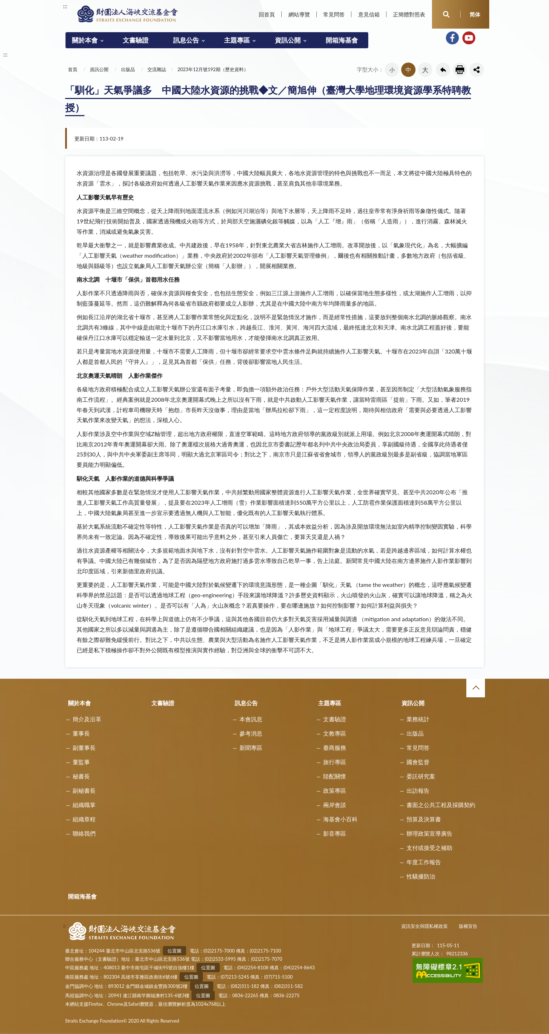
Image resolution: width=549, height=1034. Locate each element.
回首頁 (267, 14)
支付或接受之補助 (429, 847)
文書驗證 (136, 40)
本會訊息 (250, 719)
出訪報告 (418, 790)
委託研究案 (421, 776)
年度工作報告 (424, 862)
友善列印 (460, 70)
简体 (475, 14)
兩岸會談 (334, 804)
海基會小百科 (340, 819)
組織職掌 (84, 804)
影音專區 (334, 833)
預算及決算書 (424, 819)
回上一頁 (443, 70)
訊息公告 (186, 40)
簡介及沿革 (87, 719)
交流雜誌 (156, 69)
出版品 (128, 69)
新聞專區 (250, 747)
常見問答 (334, 14)
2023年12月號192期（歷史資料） (213, 69)
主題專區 (237, 40)
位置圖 (174, 951)
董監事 (81, 761)
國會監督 (418, 761)
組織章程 (84, 819)
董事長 (81, 733)
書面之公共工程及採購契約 (441, 804)
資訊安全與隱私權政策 (424, 926)
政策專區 (334, 790)
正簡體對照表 (409, 14)
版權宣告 (468, 926)
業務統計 (418, 719)
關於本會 (85, 40)
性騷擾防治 (421, 876)
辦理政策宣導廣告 (429, 833)
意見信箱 (369, 14)
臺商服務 (334, 747)
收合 (475, 688)
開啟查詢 (446, 14)
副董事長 (84, 747)
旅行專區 (334, 761)
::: (65, 6)
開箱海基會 (342, 40)
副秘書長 (84, 790)
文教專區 (334, 733)
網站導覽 (299, 14)
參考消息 (250, 733)
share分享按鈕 (477, 70)
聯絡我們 (84, 833)
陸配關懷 (334, 776)
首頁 (72, 69)
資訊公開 (288, 40)
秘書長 (81, 776)
